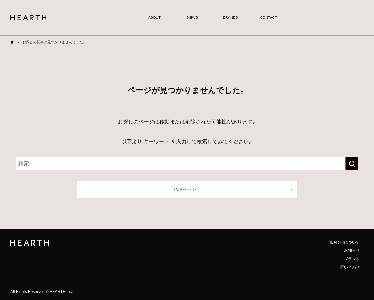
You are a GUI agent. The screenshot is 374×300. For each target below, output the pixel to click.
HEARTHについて (344, 242)
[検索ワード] (187, 163)
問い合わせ (350, 267)
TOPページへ (187, 189)
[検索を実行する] (351, 163)
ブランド (352, 259)
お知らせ (352, 250)
